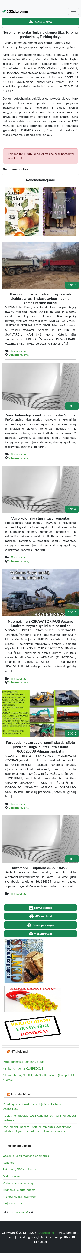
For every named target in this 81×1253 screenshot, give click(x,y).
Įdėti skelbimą (40, 21)
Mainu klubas (11, 1176)
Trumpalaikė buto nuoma (19, 1189)
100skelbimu (15, 11)
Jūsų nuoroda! (18, 1212)
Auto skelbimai (20, 1094)
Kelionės (8, 1162)
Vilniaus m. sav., (18, 354)
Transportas (18, 351)
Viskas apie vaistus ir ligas (19, 1183)
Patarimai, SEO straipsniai (19, 1169)
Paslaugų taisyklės (32, 1237)
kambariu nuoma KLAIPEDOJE (23, 1068)
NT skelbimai (19, 1051)
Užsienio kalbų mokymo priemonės (26, 1155)
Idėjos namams (12, 1203)
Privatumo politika (58, 1237)
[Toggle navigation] (73, 11)
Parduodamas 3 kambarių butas (23, 1061)
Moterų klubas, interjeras (19, 1196)
